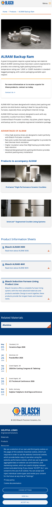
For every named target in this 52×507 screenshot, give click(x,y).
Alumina (7, 325)
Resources (5, 445)
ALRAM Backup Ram (26, 11)
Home (5, 11)
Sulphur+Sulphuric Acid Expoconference (25, 392)
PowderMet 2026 (16, 358)
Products (13, 11)
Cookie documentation (12, 483)
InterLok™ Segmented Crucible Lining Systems (26, 222)
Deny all (25, 496)
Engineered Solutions (9, 433)
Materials (5, 437)
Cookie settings (25, 490)
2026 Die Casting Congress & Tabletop (24, 368)
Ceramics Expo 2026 (17, 347)
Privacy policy (9, 480)
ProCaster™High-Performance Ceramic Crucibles (26, 187)
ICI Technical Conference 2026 (21, 381)
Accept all (25, 502)
